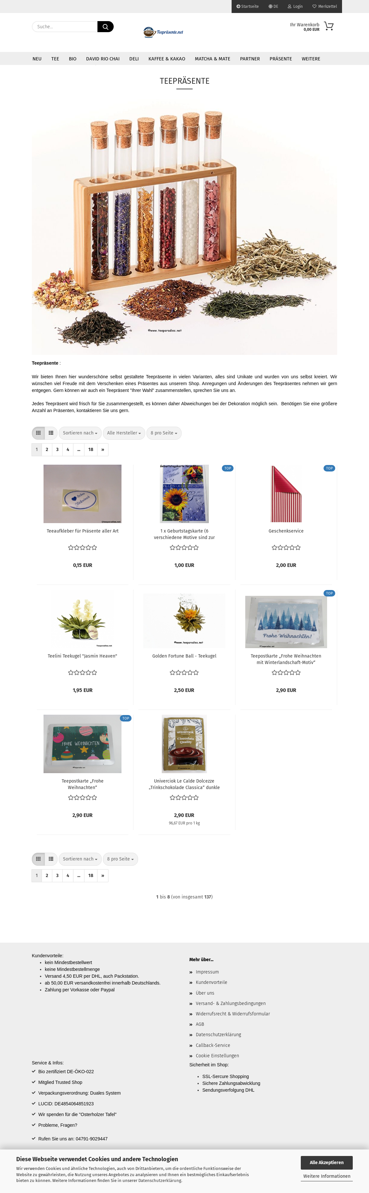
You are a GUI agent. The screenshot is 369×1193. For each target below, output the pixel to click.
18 (90, 449)
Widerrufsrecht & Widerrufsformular (233, 1014)
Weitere (311, 59)
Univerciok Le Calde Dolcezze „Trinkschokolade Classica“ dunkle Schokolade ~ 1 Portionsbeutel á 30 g (184, 783)
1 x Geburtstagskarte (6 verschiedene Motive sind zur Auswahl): (184, 533)
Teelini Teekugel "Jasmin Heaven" (82, 656)
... (78, 449)
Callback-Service (213, 1045)
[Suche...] (105, 26)
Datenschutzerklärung (159, 1180)
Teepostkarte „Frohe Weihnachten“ (83, 783)
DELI (134, 59)
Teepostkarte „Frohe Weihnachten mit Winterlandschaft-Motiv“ (286, 658)
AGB (200, 1024)
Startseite (247, 6)
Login (295, 6)
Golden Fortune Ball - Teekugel (184, 656)
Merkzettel (324, 6)
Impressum (207, 972)
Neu (37, 59)
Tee (55, 59)
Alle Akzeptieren (327, 1162)
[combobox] (80, 433)
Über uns (205, 993)
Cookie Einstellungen (217, 1056)
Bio (72, 59)
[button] (38, 433)
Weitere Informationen (326, 1176)
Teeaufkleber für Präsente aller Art (83, 531)
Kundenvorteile (211, 982)
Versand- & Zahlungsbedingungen (231, 1003)
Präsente (281, 59)
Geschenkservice (286, 531)
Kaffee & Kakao (166, 59)
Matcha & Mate (212, 59)
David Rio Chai (103, 59)
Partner (250, 59)
